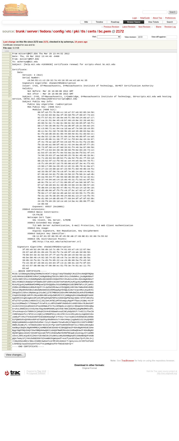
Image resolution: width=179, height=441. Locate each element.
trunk (20, 31)
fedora (45, 31)
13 (9, 92)
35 (9, 167)
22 (9, 124)
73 (9, 290)
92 (9, 352)
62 (9, 255)
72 (9, 287)
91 (9, 349)
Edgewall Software (37, 436)
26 (9, 137)
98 (9, 372)
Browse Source (133, 22)
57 (9, 239)
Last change (9, 42)
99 (9, 375)
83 (9, 323)
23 (9, 127)
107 (9, 401)
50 (9, 216)
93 (9, 356)
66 (9, 268)
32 (9, 157)
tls (83, 31)
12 (9, 89)
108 (9, 405)
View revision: (131, 37)
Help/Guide (145, 18)
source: (8, 31)
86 (9, 333)
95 (9, 362)
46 (9, 203)
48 (9, 209)
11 (9, 85)
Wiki (86, 22)
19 (9, 114)
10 (9, 82)
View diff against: (164, 37)
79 (9, 310)
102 (9, 385)
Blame (158, 27)
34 (9, 163)
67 (9, 271)
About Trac (157, 18)
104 (9, 392)
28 (9, 144)
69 (9, 278)
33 (9, 160)
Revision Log (170, 27)
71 (9, 284)
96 (9, 365)
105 (9, 395)
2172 (120, 31)
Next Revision (144, 27)
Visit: (94, 37)
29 (9, 147)
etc (68, 31)
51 (9, 219)
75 (9, 297)
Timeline (99, 22)
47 (9, 206)
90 (9, 346)
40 (9, 183)
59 (9, 245)
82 (9, 320)
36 (9, 170)
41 (9, 186)
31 (9, 154)
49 (9, 212)
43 (9, 193)
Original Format (89, 430)
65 (9, 265)
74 (9, 293)
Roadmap (115, 22)
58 (9, 242)
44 (9, 196)
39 (9, 180)
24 (9, 131)
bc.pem (104, 31)
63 (9, 258)
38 (9, 176)
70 (9, 281)
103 (9, 388)
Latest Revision (128, 27)
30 (9, 150)
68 (9, 275)
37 (9, 173)
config (58, 31)
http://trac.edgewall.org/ (167, 436)
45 (9, 199)
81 (9, 316)
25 (9, 134)
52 (9, 222)
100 (9, 379)
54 (9, 229)
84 (9, 326)
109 (9, 408)
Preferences (170, 18)
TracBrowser (127, 423)
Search (170, 22)
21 (9, 121)
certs (92, 31)
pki (76, 31)
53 (9, 226)
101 (9, 382)
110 (9, 411)
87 (9, 336)
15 (9, 98)
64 (9, 262)
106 (9, 398)
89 (9, 343)
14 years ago (81, 42)
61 (9, 252)
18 (9, 111)
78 (9, 307)
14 (9, 95)
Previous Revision (111, 27)
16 (9, 102)
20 (9, 118)
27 (9, 140)
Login (134, 18)
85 (9, 329)
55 (9, 232)
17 (9, 105)
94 (9, 359)
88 (9, 339)
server (32, 31)
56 (9, 235)
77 (9, 303)
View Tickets (153, 22)
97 (9, 369)
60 (9, 248)
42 (9, 190)
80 (9, 313)
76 (9, 300)
